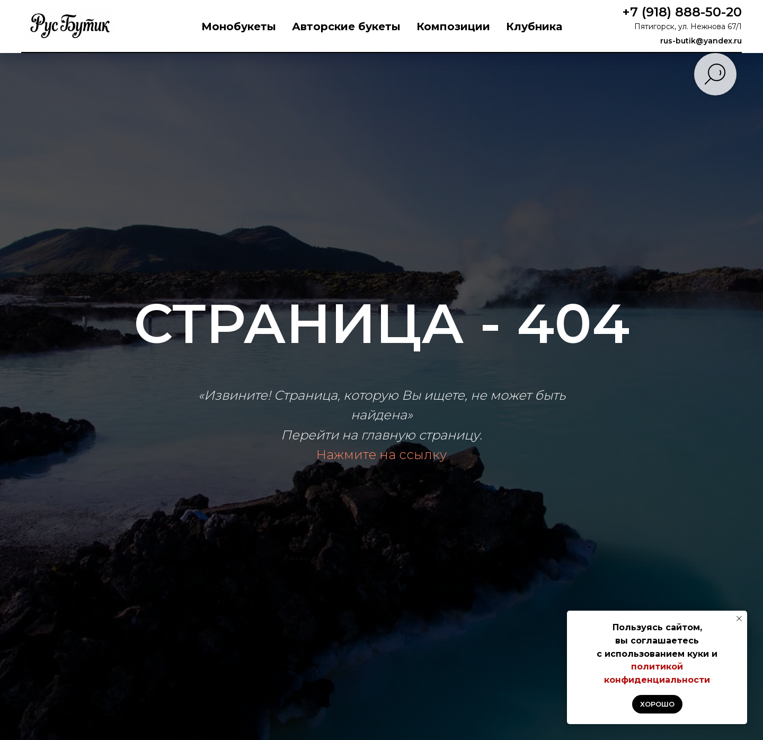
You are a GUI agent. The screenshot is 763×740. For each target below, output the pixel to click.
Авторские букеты (346, 26)
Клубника (534, 26)
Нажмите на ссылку (381, 454)
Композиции (453, 26)
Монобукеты (238, 26)
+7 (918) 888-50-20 (682, 12)
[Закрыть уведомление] (739, 618)
